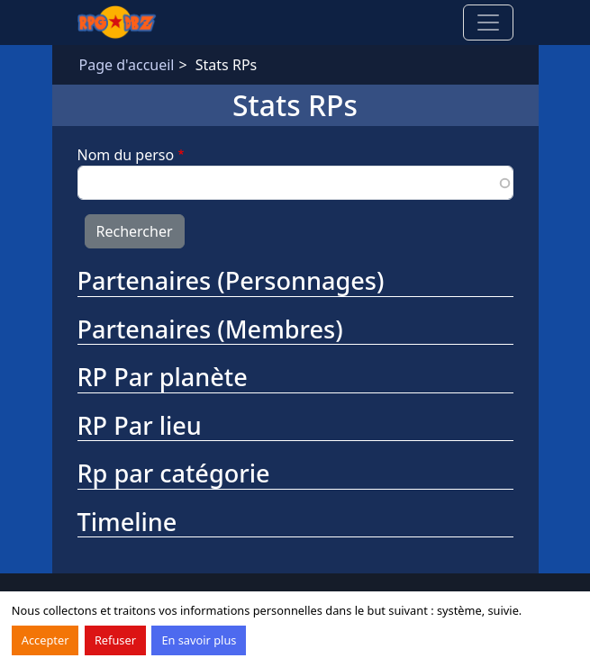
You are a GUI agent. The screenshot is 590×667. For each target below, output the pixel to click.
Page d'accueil (127, 65)
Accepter (45, 640)
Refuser (115, 640)
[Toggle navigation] (488, 23)
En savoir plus (198, 640)
